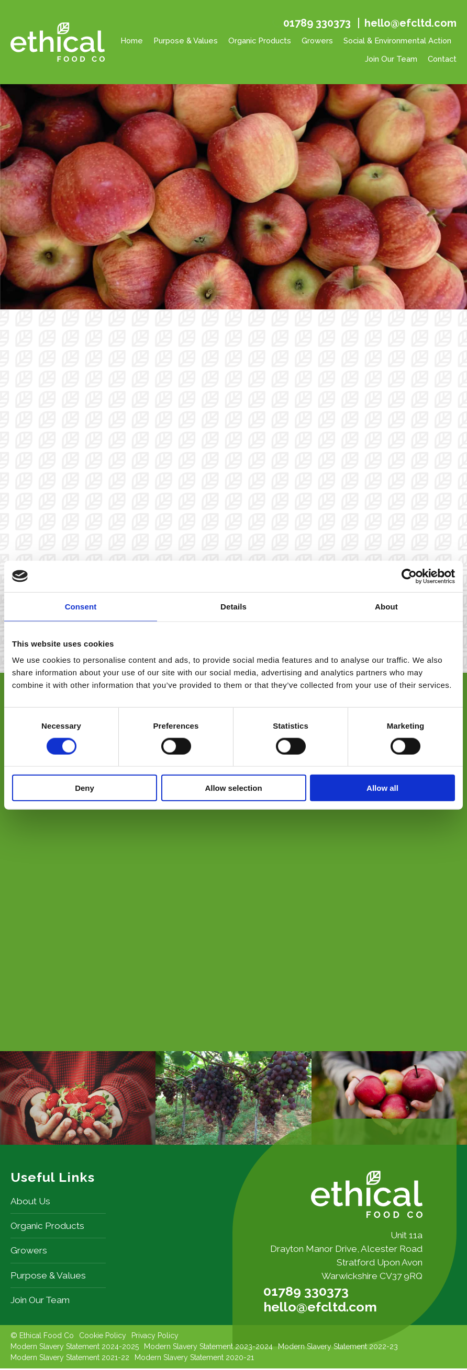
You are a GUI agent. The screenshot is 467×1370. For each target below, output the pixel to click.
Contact (442, 58)
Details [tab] (233, 606)
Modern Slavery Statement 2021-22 (69, 1359)
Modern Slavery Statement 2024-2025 (74, 1348)
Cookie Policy (102, 1337)
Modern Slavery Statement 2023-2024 (208, 1348)
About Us (30, 1203)
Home (131, 40)
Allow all (382, 788)
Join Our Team (391, 58)
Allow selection (233, 788)
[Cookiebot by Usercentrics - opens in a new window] (409, 576)
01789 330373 (317, 23)
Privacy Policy (155, 1337)
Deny (84, 788)
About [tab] (386, 606)
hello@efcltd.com (410, 23)
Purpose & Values (185, 40)
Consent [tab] (81, 606)
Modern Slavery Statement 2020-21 (194, 1359)
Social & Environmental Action (397, 40)
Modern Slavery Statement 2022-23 (338, 1348)
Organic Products (259, 40)
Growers (317, 40)
